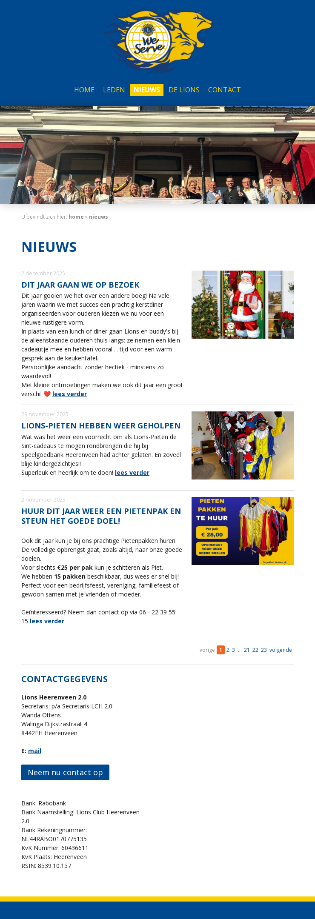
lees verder (69, 394)
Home (84, 89)
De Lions (184, 89)
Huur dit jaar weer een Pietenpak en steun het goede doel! (101, 516)
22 (255, 650)
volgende (280, 650)
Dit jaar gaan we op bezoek (80, 285)
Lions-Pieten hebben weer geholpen (100, 425)
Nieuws (147, 89)
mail (34, 751)
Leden (114, 89)
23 (264, 650)
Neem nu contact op (65, 772)
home (76, 216)
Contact (224, 89)
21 (247, 650)
